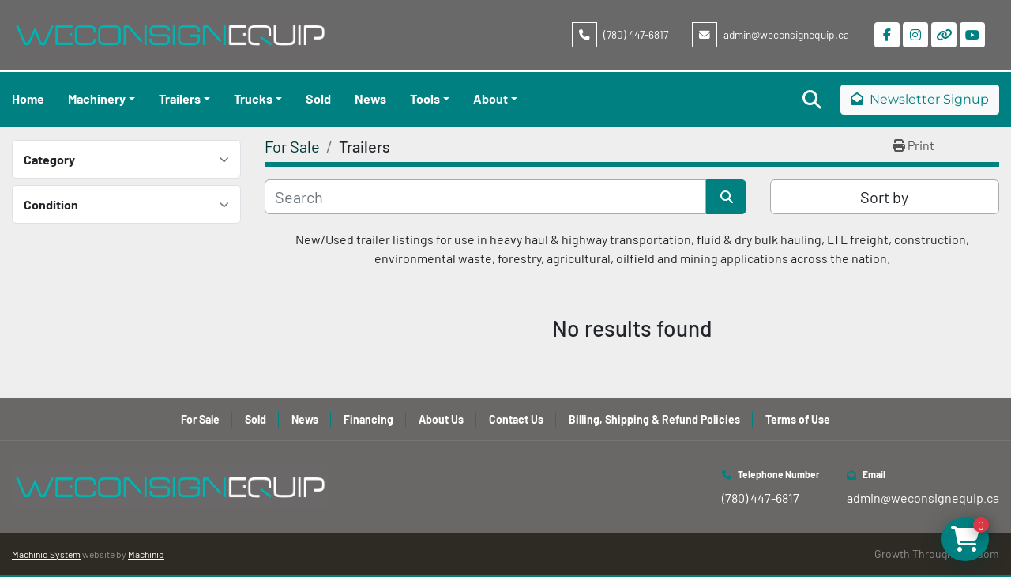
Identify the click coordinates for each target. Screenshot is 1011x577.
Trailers (180, 98)
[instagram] (915, 34)
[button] (101, 98)
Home (28, 98)
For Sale (200, 419)
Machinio (146, 554)
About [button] (490, 98)
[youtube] (972, 34)
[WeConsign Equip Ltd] (170, 484)
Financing (368, 419)
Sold (318, 98)
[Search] (485, 196)
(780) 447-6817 (635, 34)
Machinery (97, 98)
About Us (441, 419)
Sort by (884, 196)
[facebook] (887, 34)
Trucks (253, 98)
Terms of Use (797, 419)
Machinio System (46, 554)
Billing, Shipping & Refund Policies (654, 419)
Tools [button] (425, 98)
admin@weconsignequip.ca (786, 34)
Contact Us (516, 419)
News (370, 98)
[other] (944, 34)
